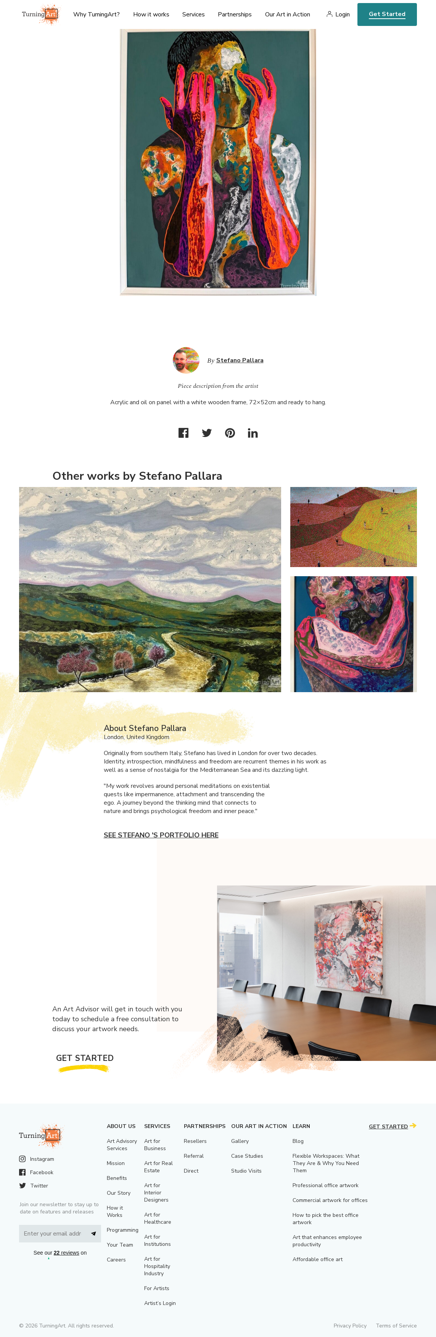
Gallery (240, 1141)
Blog (298, 1141)
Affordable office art (318, 1259)
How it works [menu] (151, 14)
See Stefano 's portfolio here (161, 835)
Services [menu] (193, 14)
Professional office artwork (326, 1185)
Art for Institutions (157, 1240)
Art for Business (155, 1145)
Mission (116, 1163)
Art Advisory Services (122, 1145)
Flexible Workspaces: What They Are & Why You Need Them (326, 1163)
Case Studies (247, 1156)
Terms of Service (396, 1325)
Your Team (120, 1245)
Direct (191, 1171)
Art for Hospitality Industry (157, 1266)
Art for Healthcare (157, 1218)
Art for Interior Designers (156, 1193)
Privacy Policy (350, 1325)
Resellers (195, 1141)
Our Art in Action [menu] (287, 14)
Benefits (117, 1178)
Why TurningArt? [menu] (96, 14)
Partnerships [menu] (235, 14)
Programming (122, 1230)
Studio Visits (246, 1171)
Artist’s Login (160, 1303)
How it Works (115, 1211)
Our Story (118, 1193)
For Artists (156, 1288)
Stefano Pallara (240, 360)
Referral (194, 1156)
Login (342, 14)
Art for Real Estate (158, 1167)
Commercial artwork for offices (330, 1200)
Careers (116, 1259)
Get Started (387, 14)
